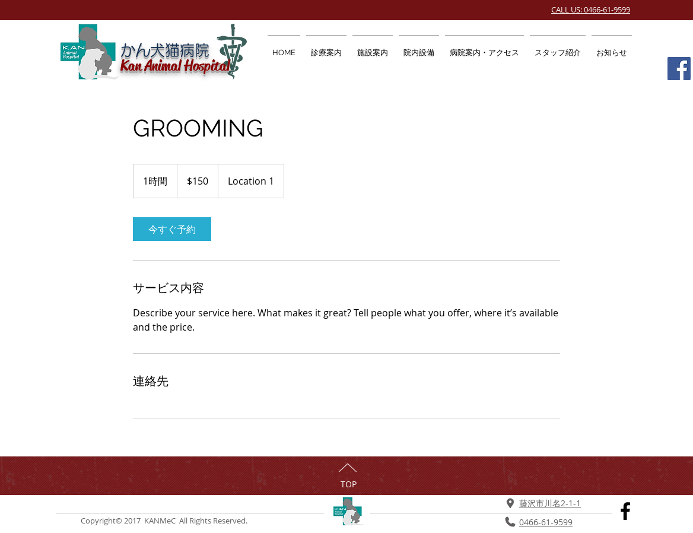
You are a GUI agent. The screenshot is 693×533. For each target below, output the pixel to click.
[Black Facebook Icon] (625, 511)
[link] (172, 229)
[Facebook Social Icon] (679, 68)
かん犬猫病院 (164, 50)
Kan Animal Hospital (175, 65)
